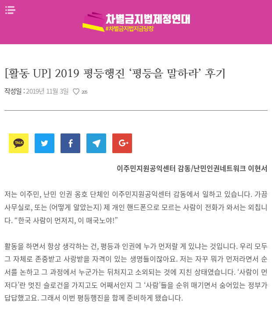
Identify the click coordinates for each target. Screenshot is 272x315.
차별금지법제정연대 (136, 22)
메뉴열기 (10, 10)
